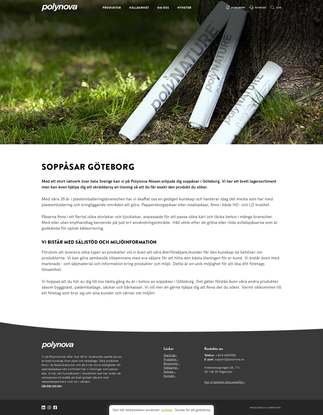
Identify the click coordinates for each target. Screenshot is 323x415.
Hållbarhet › (171, 367)
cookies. (167, 410)
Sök (278, 7)
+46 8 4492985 (226, 355)
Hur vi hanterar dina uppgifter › (224, 382)
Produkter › (171, 359)
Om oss (163, 8)
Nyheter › (170, 372)
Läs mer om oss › (52, 386)
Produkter (112, 8)
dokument (238, 7)
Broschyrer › (171, 363)
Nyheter (184, 8)
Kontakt (260, 7)
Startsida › (170, 355)
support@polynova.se (229, 359)
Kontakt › (170, 376)
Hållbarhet (139, 8)
